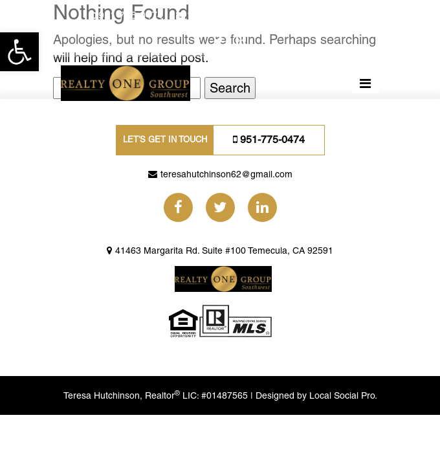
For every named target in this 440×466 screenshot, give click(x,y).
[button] (19, 51)
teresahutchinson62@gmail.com (262, 15)
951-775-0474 (130, 15)
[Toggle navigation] (365, 83)
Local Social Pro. (343, 395)
